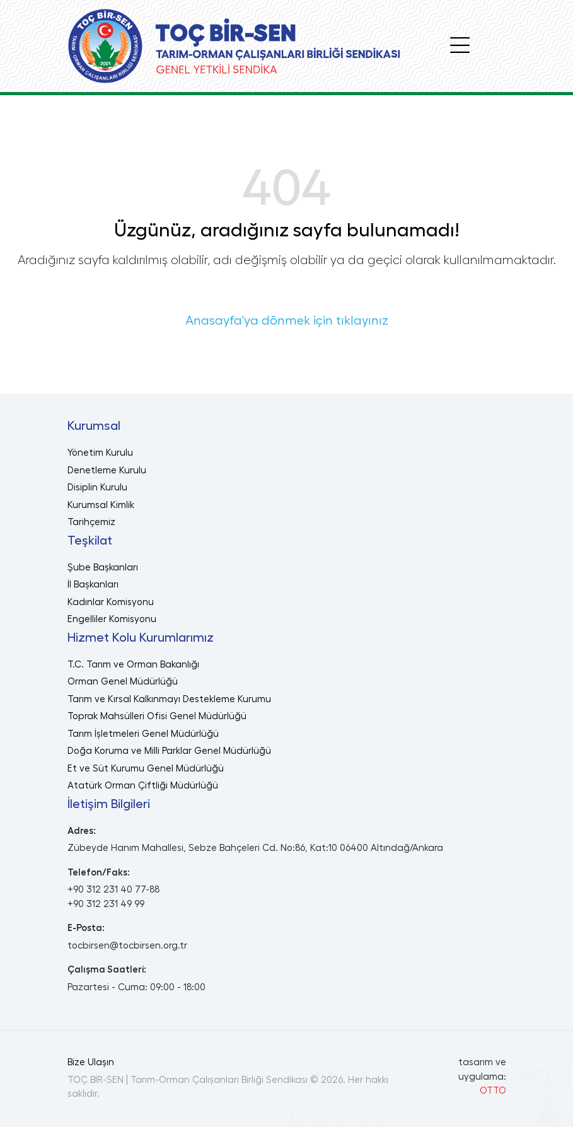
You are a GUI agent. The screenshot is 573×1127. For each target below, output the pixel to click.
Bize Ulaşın (90, 1062)
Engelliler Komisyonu (111, 619)
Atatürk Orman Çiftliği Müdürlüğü (142, 785)
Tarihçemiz (91, 522)
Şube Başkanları (102, 567)
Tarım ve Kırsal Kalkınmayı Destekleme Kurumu (169, 699)
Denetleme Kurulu (106, 470)
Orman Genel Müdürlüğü (122, 681)
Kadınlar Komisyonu (110, 602)
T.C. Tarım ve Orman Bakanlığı (133, 664)
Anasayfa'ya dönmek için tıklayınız (286, 321)
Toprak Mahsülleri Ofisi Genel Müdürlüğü (156, 716)
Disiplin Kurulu (97, 487)
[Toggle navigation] (460, 46)
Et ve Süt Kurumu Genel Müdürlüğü (145, 768)
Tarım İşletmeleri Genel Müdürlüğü (143, 734)
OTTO (493, 1090)
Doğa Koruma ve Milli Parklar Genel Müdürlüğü (169, 751)
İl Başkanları (93, 584)
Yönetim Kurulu (100, 453)
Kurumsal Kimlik (100, 505)
